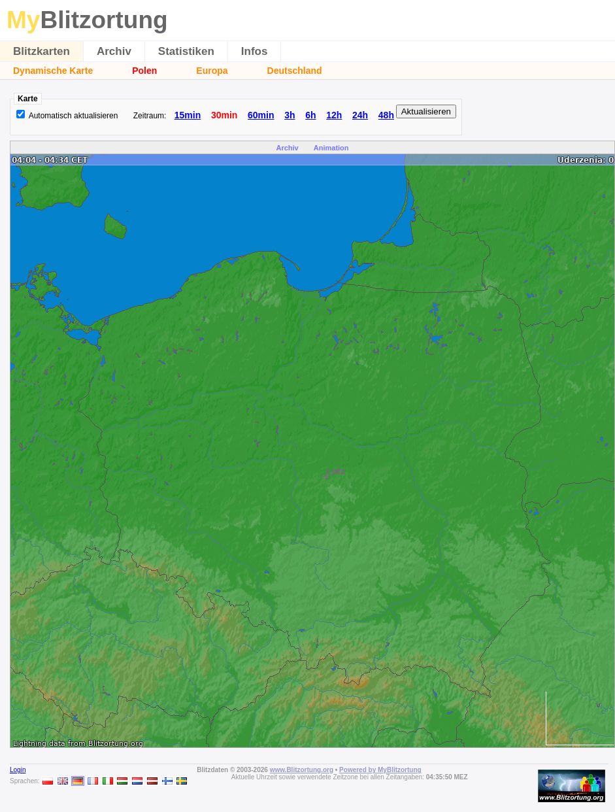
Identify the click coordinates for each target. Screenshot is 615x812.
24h (360, 115)
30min (224, 115)
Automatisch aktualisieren (73, 115)
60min (261, 115)
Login (17, 769)
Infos (254, 51)
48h (386, 115)
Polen (144, 70)
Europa (211, 70)
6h (310, 115)
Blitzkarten (41, 51)
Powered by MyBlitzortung (380, 769)
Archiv (114, 51)
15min (188, 115)
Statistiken (186, 51)
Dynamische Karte (53, 70)
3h (289, 115)
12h (334, 115)
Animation (331, 148)
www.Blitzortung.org (301, 769)
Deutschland (294, 70)
